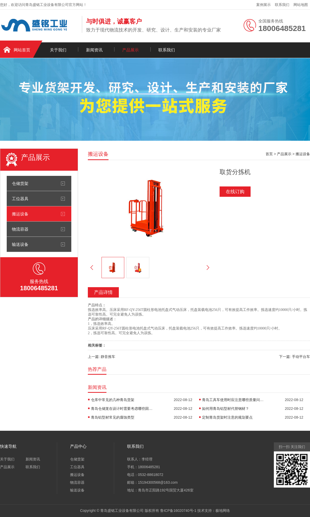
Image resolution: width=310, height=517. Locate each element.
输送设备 (20, 244)
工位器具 (20, 198)
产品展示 (130, 50)
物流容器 (20, 229)
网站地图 (300, 5)
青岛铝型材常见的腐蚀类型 (112, 417)
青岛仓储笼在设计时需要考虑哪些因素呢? (122, 408)
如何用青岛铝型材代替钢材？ (225, 408)
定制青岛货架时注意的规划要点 (227, 417)
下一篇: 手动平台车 (294, 357)
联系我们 (282, 5)
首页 (269, 154)
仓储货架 (20, 183)
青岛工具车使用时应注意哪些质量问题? (233, 400)
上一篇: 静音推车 (101, 357)
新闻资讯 (94, 50)
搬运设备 (20, 214)
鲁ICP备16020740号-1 (178, 510)
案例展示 (263, 5)
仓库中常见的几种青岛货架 (112, 400)
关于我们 (58, 50)
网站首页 (22, 50)
